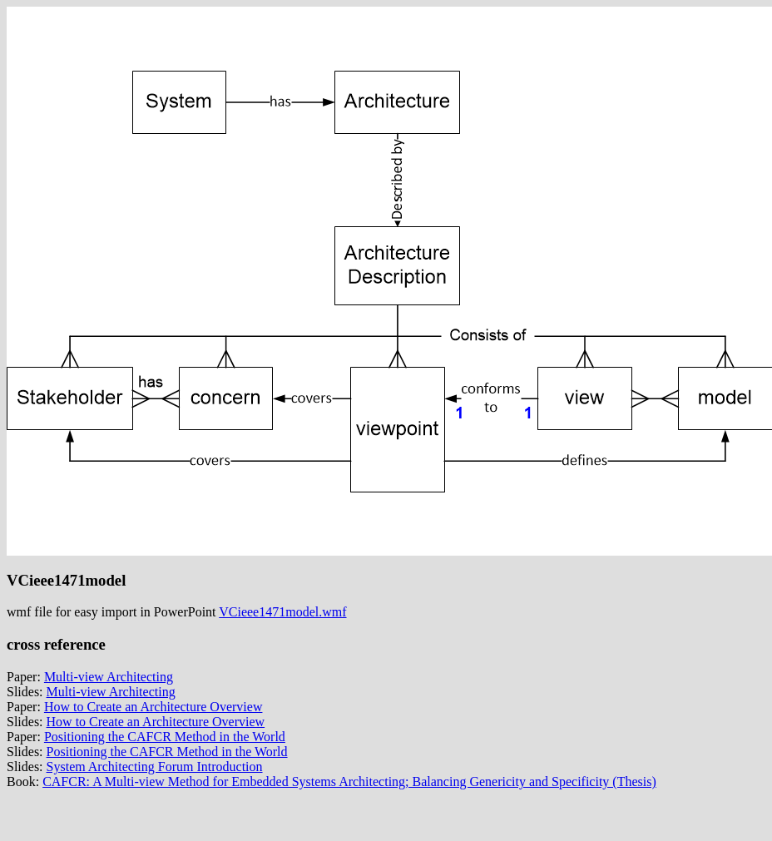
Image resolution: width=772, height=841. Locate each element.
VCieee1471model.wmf (282, 612)
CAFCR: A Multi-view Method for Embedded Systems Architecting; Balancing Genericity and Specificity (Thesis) (349, 781)
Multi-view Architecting (108, 677)
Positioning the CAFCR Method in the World (164, 737)
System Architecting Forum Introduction (155, 766)
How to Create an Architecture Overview (153, 707)
